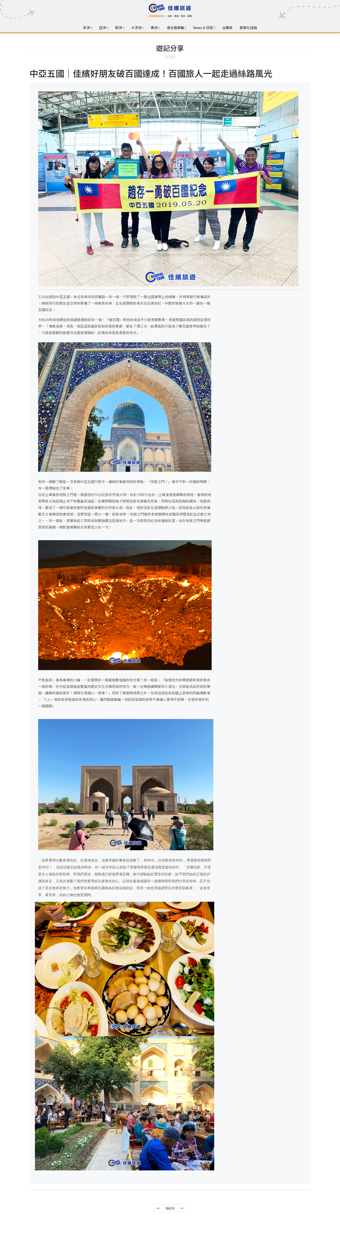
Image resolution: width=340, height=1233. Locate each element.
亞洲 (102, 27)
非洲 (86, 27)
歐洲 (118, 27)
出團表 (227, 27)
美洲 (154, 27)
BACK (170, 1208)
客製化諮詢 (248, 27)
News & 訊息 (203, 27)
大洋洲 (136, 27)
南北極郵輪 (175, 27)
